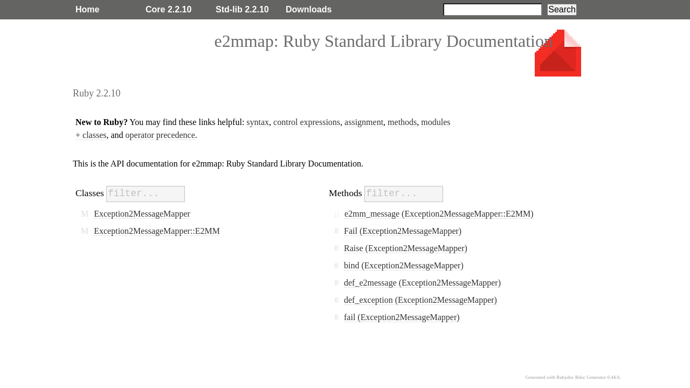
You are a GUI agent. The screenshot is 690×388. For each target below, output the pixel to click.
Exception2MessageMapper (142, 213)
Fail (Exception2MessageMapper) (402, 230)
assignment (363, 122)
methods (402, 122)
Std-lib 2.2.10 (242, 9)
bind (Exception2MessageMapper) (404, 265)
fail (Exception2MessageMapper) (402, 317)
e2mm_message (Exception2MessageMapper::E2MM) (439, 213)
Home (87, 9)
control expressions (306, 122)
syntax (257, 122)
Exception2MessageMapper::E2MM (157, 230)
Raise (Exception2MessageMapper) (405, 248)
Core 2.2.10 (168, 9)
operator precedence (160, 135)
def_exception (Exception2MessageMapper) (420, 299)
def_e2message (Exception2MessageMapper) (422, 282)
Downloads (309, 9)
